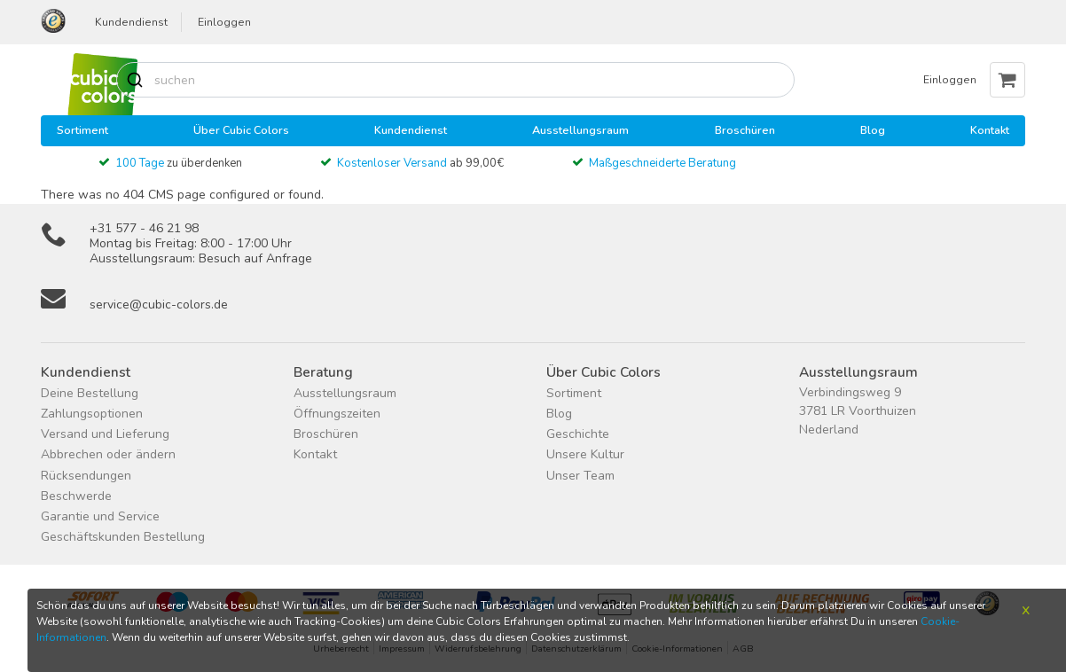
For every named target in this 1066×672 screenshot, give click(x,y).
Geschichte (577, 434)
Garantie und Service (100, 516)
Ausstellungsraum (580, 129)
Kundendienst (131, 22)
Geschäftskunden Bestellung (123, 536)
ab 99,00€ (420, 163)
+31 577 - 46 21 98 (144, 228)
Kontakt (989, 129)
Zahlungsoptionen (92, 413)
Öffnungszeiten (337, 413)
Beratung (323, 372)
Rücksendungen (86, 475)
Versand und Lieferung (105, 434)
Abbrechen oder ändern (108, 454)
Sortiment (82, 129)
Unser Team (580, 475)
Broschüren (745, 129)
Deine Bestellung (89, 393)
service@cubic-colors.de (159, 304)
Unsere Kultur (585, 454)
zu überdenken (178, 163)
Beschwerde (76, 496)
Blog (872, 129)
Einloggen (224, 22)
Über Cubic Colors (241, 129)
